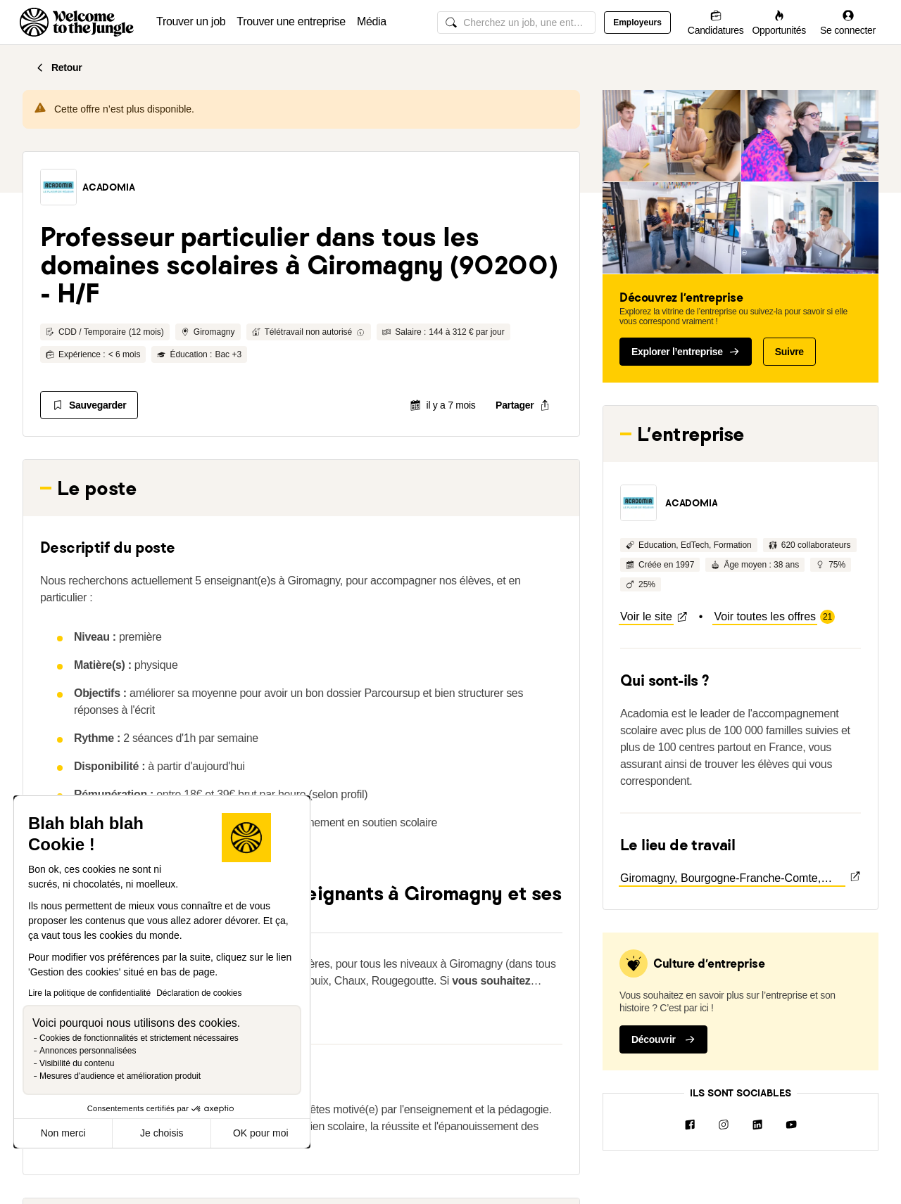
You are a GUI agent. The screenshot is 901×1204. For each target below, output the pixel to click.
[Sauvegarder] (89, 405)
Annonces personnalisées (87, 1051)
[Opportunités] (779, 22)
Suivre (789, 351)
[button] (58, 187)
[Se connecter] (847, 22)
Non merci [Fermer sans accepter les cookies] (63, 1133)
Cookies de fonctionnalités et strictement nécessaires (139, 1038)
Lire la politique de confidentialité (89, 993)
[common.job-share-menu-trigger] (523, 405)
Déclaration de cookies (198, 993)
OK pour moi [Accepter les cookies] (261, 1133)
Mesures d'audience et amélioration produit (120, 1076)
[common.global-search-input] (516, 22)
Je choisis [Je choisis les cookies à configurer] (161, 1133)
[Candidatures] (716, 22)
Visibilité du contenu (77, 1063)
